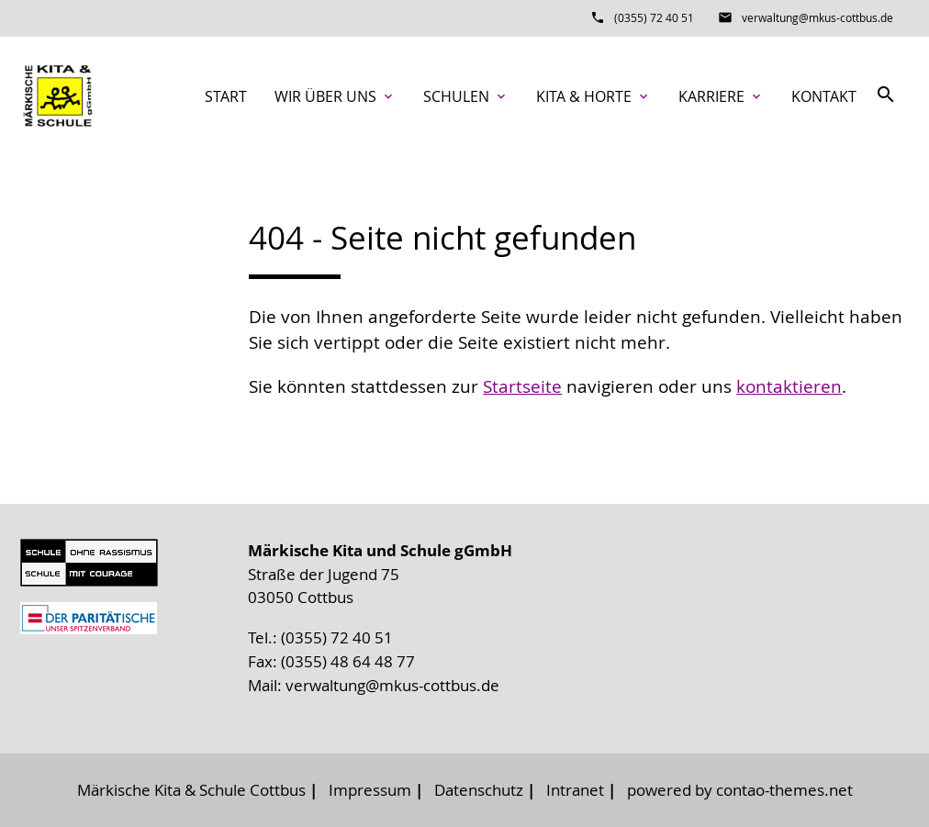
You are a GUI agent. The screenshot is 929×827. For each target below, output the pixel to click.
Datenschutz (478, 789)
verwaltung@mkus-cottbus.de (817, 17)
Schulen (466, 96)
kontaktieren (789, 386)
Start (226, 96)
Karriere (721, 96)
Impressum (370, 789)
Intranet (575, 789)
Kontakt (823, 96)
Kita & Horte (593, 96)
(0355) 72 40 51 (654, 17)
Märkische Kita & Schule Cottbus (191, 789)
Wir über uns (335, 96)
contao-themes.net (784, 789)
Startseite (522, 386)
